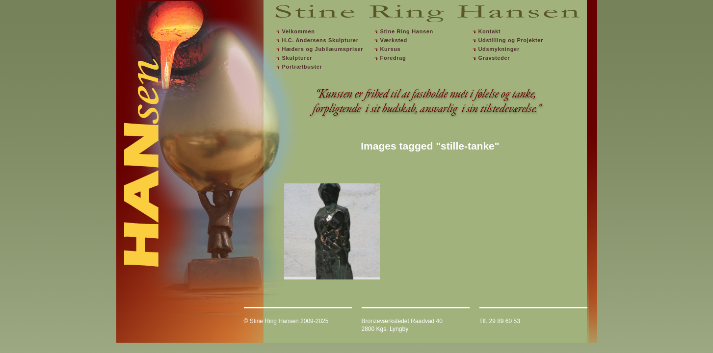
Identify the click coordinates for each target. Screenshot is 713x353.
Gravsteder (494, 58)
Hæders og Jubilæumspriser (323, 49)
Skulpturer (297, 58)
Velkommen (298, 31)
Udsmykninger (499, 49)
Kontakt (489, 31)
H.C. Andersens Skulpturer (320, 40)
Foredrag (393, 58)
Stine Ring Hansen (406, 31)
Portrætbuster (302, 67)
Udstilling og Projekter (511, 40)
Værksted (393, 40)
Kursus (390, 49)
